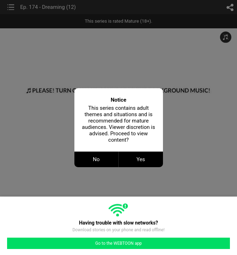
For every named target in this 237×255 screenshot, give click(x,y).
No (96, 159)
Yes (140, 159)
